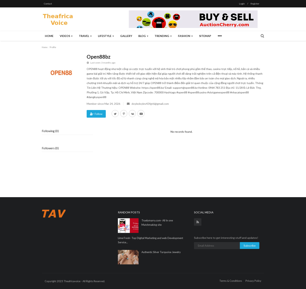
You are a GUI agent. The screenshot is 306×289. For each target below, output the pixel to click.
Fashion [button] (185, 36)
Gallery (126, 36)
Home (49, 36)
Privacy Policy (253, 280)
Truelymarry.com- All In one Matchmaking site (157, 222)
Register (255, 3)
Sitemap (205, 36)
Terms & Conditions (230, 280)
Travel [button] (85, 36)
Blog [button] (143, 36)
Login (242, 3)
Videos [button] (66, 36)
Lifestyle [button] (106, 36)
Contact (48, 3)
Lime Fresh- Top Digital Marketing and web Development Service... (150, 240)
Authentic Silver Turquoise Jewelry (161, 252)
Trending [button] (163, 36)
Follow (96, 113)
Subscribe (250, 245)
